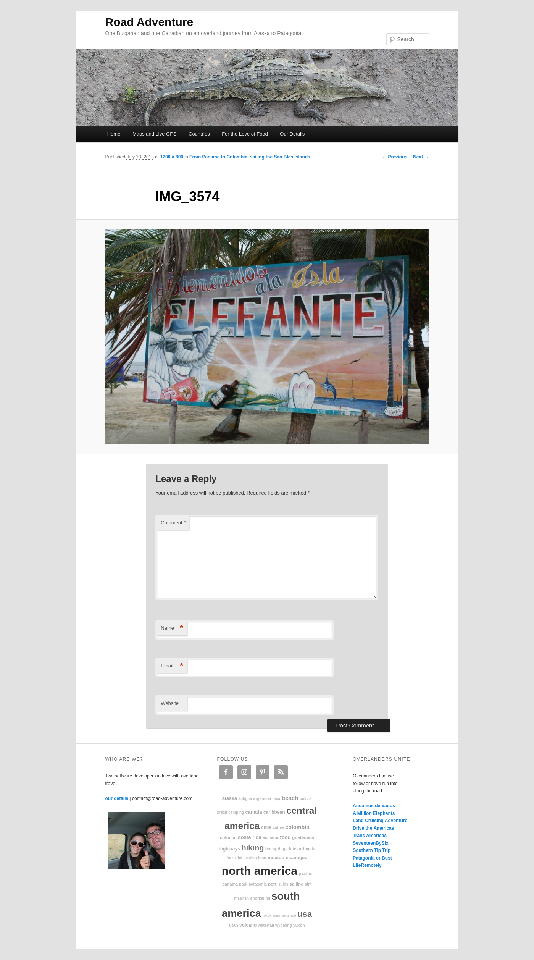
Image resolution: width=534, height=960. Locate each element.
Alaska (229, 798)
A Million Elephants (374, 813)
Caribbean (274, 812)
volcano (248, 925)
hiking (253, 848)
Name (172, 628)
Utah (233, 925)
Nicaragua (296, 857)
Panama (230, 884)
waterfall (266, 925)
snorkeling (260, 898)
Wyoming (283, 925)
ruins (283, 884)
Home (114, 134)
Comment (173, 522)
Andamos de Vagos (374, 805)
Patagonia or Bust (372, 858)
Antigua (245, 799)
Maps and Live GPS (154, 134)
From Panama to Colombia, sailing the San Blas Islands (249, 157)
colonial (228, 837)
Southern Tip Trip (371, 850)
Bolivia (306, 799)
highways (229, 849)
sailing (296, 883)
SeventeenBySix (370, 843)
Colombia (297, 827)
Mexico (276, 857)
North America (259, 871)
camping (236, 812)
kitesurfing (300, 849)
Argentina (262, 799)
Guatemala (303, 837)
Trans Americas (370, 835)
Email (172, 666)
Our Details (292, 134)
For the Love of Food (245, 134)
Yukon (299, 925)
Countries (199, 134)
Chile (266, 827)
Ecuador (271, 837)
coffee (278, 828)
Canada (253, 812)
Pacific (305, 873)
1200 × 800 (171, 157)
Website (170, 703)
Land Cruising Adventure (380, 820)
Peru (272, 883)
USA (304, 914)
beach (290, 798)
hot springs (276, 849)
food (285, 837)
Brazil (222, 812)
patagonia (258, 884)
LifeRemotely (367, 865)
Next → (421, 157)
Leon (262, 858)
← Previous (394, 157)
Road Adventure (149, 22)
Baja (276, 799)
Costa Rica (249, 837)
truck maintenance (279, 915)
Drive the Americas (373, 828)
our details (117, 798)
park (243, 884)
